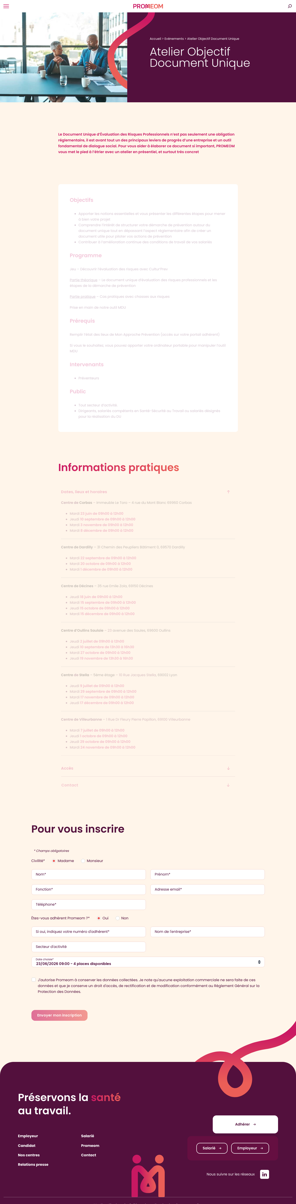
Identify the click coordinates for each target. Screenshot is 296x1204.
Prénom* (163, 874)
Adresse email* (168, 889)
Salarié (87, 1136)
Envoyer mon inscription (59, 1015)
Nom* (41, 874)
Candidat (26, 1145)
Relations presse (33, 1164)
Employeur (28, 1136)
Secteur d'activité (51, 947)
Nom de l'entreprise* (173, 932)
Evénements (174, 38)
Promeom (90, 1145)
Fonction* (44, 889)
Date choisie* (45, 959)
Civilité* (38, 860)
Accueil (155, 38)
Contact (88, 1155)
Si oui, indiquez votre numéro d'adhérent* (73, 932)
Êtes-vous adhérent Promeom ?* (60, 918)
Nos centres (29, 1155)
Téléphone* (46, 904)
